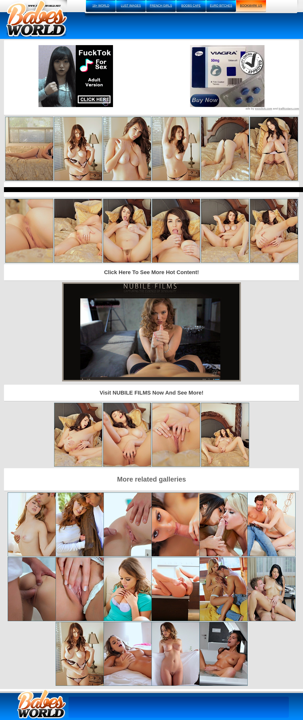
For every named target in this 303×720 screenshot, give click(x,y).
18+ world (100, 5)
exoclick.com (263, 108)
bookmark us (251, 5)
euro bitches (221, 5)
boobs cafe (191, 5)
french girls (161, 5)
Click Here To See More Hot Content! (151, 272)
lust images (131, 5)
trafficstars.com (288, 108)
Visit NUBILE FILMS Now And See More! (151, 393)
